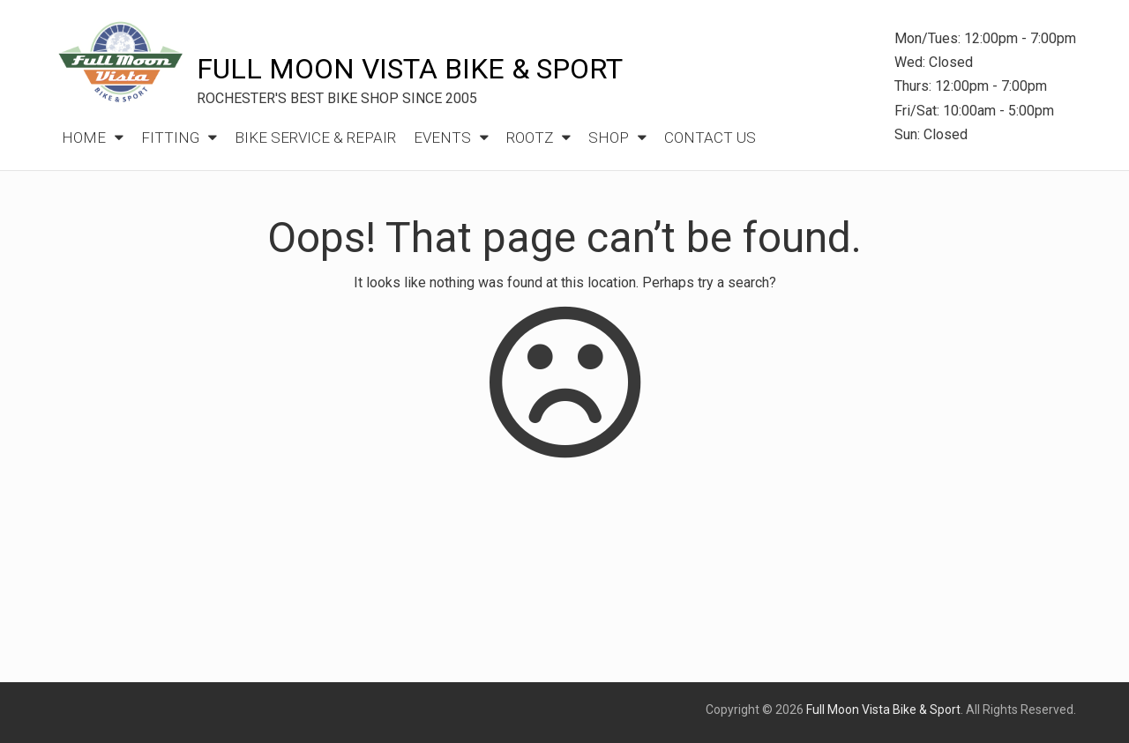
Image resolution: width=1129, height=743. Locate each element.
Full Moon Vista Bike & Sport (410, 69)
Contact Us (710, 137)
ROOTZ (529, 137)
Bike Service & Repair (315, 137)
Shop (608, 137)
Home (84, 137)
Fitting (170, 137)
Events (442, 137)
